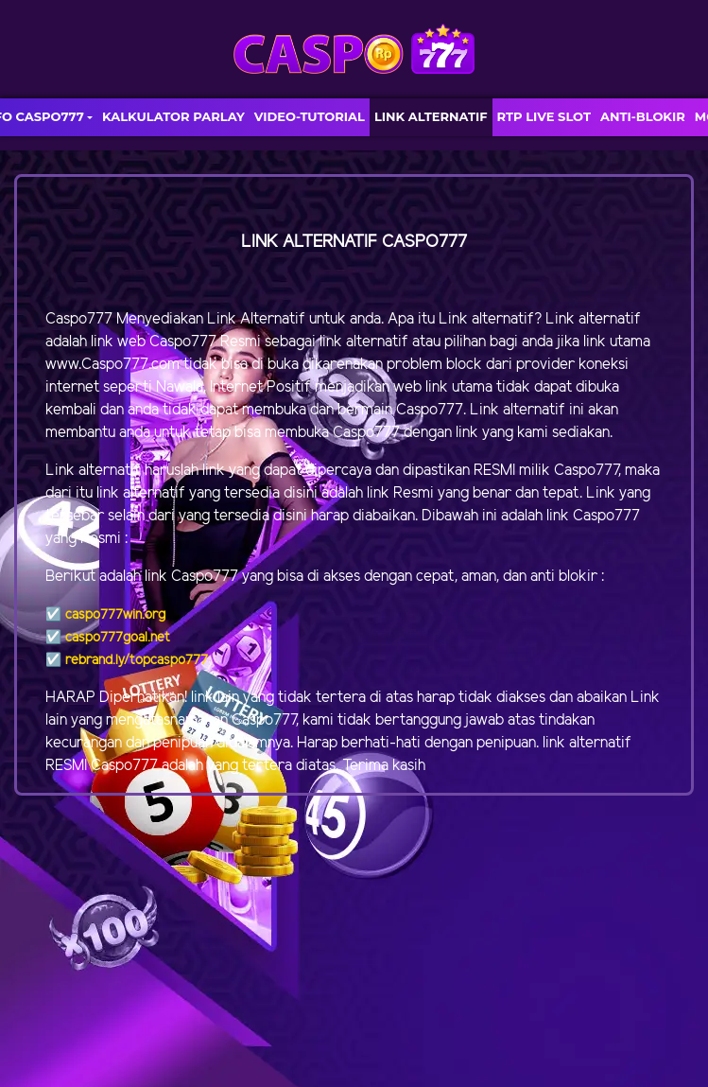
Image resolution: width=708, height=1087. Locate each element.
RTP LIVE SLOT (544, 116)
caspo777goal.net (117, 638)
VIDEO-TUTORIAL (309, 116)
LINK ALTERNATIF (431, 116)
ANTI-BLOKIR (642, 116)
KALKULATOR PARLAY (173, 116)
